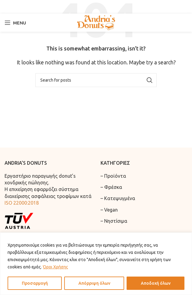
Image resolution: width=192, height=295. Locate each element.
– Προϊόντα (113, 176)
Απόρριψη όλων (94, 283)
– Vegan (109, 209)
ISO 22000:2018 (22, 203)
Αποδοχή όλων (155, 283)
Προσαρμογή (35, 283)
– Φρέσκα (111, 187)
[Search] (96, 6)
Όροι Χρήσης (55, 266)
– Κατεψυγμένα (118, 198)
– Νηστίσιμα (114, 221)
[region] (96, 263)
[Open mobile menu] (15, 23)
